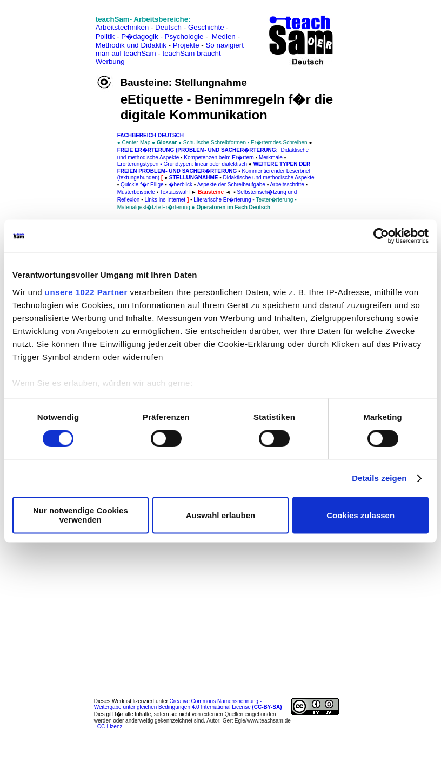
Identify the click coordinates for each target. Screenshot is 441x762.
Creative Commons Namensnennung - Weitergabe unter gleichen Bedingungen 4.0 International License (188, 704)
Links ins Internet (165, 200)
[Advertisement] (56, 33)
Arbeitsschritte (287, 185)
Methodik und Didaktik (132, 45)
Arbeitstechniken (122, 27)
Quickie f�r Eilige (142, 185)
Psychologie (184, 36)
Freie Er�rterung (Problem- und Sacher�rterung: (198, 150)
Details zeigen (379, 478)
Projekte (186, 45)
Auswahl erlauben (220, 515)
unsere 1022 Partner (86, 292)
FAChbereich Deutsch (150, 135)
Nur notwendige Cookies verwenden (80, 515)
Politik (105, 36)
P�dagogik (139, 36)
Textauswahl (175, 192)
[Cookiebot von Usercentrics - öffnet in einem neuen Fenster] (381, 236)
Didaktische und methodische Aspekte (269, 178)
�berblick (180, 185)
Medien (224, 36)
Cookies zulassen (360, 515)
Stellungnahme (193, 178)
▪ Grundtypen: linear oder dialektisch (202, 164)
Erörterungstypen (138, 164)
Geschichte (206, 27)
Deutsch (168, 27)
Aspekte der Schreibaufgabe (231, 185)
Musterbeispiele (136, 192)
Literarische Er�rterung (222, 200)
